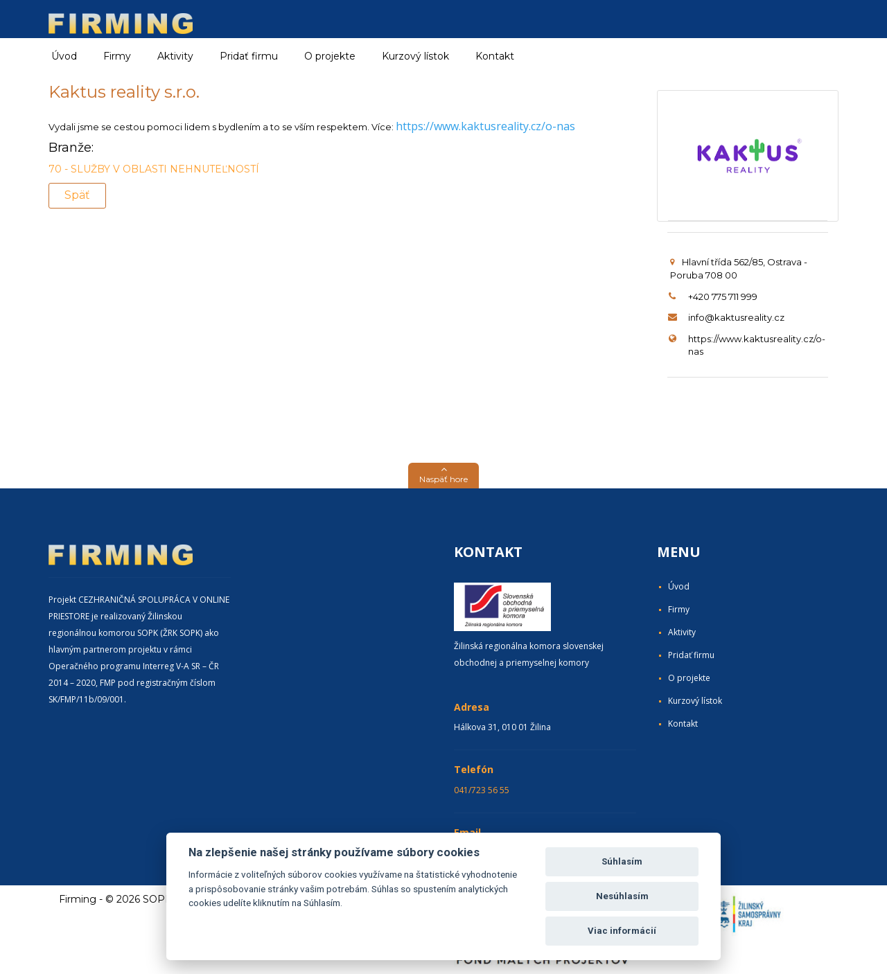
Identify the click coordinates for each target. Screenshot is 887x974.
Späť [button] (77, 195)
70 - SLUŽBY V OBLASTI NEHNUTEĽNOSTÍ (154, 169)
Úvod (64, 56)
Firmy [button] (117, 56)
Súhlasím (621, 861)
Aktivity (682, 632)
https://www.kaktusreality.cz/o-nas (485, 126)
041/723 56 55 (481, 790)
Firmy (679, 609)
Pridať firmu (249, 56)
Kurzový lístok (415, 56)
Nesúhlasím (622, 896)
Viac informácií (622, 931)
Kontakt (494, 56)
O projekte (329, 56)
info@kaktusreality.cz (736, 317)
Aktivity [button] (175, 56)
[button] (443, 475)
